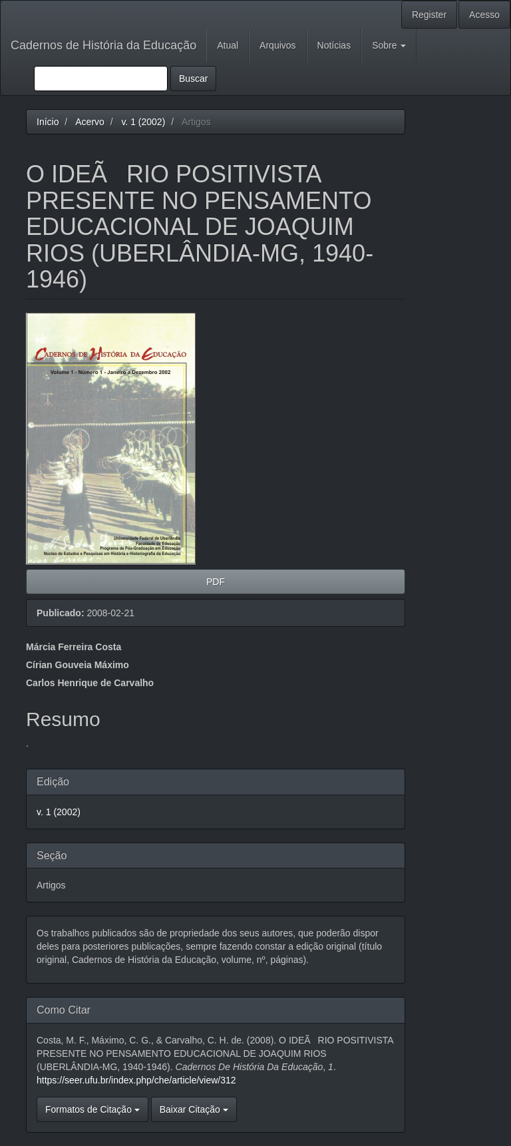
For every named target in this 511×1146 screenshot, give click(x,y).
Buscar (193, 78)
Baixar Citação (194, 1109)
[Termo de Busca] (101, 78)
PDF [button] (215, 581)
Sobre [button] (389, 45)
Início (48, 121)
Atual (227, 45)
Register (429, 14)
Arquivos (277, 45)
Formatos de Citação (92, 1109)
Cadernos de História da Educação (103, 45)
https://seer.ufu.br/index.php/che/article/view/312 (136, 1080)
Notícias (334, 45)
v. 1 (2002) (143, 121)
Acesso (484, 14)
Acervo (89, 121)
